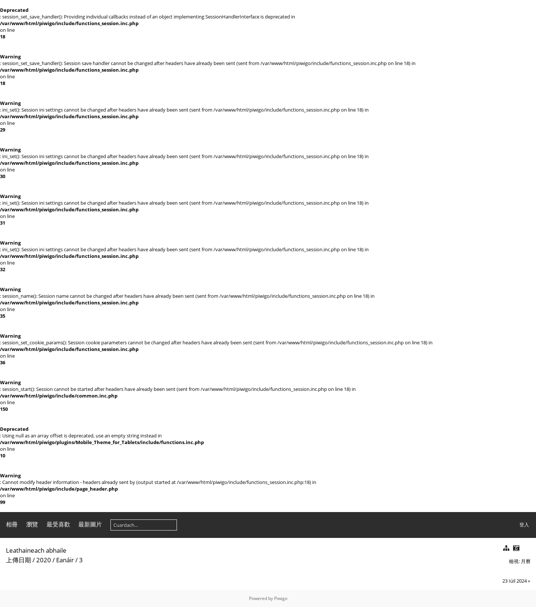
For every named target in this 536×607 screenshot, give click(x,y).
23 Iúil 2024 (514, 580)
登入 (524, 524)
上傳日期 (18, 560)
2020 (43, 560)
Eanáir (65, 560)
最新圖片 (90, 524)
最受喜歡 (58, 524)
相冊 (12, 524)
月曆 (525, 561)
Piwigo (280, 598)
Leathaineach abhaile (36, 550)
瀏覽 (32, 524)
